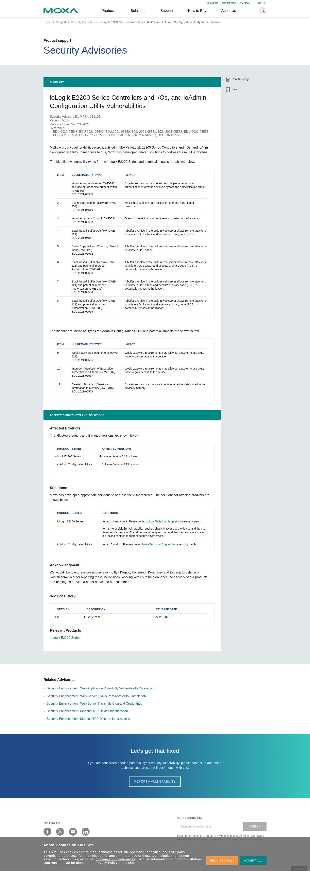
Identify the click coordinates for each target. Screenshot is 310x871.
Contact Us (212, 3)
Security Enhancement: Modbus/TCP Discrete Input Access (88, 718)
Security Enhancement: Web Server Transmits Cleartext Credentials (94, 703)
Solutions (138, 11)
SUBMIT (255, 826)
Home (47, 22)
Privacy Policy (106, 862)
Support (166, 11)
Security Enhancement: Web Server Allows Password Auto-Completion (96, 696)
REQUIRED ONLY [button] (222, 860)
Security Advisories (83, 22)
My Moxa (245, 3)
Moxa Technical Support (162, 521)
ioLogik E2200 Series (65, 637)
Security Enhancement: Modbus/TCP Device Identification (87, 711)
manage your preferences (115, 859)
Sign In (261, 3)
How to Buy (197, 11)
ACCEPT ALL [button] (253, 860)
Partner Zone (229, 3)
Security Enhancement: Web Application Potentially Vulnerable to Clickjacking (101, 688)
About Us (228, 11)
